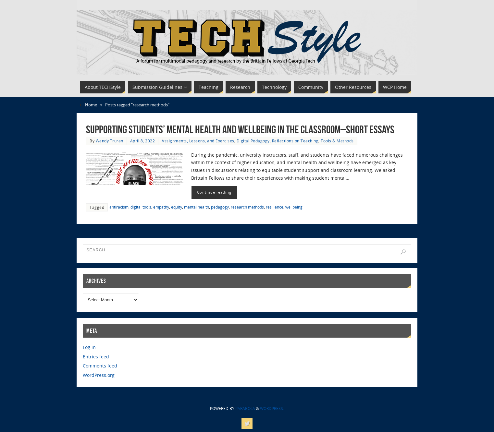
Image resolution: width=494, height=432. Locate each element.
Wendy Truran (109, 140)
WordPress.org (99, 375)
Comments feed (100, 366)
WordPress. (272, 408)
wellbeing (294, 207)
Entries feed (96, 357)
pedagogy (220, 207)
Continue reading (214, 192)
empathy (161, 207)
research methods (247, 207)
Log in (89, 347)
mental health (196, 207)
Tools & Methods (337, 140)
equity (176, 207)
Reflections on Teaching (295, 140)
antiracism (119, 207)
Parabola (245, 408)
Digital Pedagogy (253, 140)
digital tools (140, 207)
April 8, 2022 (142, 140)
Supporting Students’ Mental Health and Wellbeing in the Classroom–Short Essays (240, 130)
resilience (274, 207)
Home (91, 105)
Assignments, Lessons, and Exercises (198, 140)
